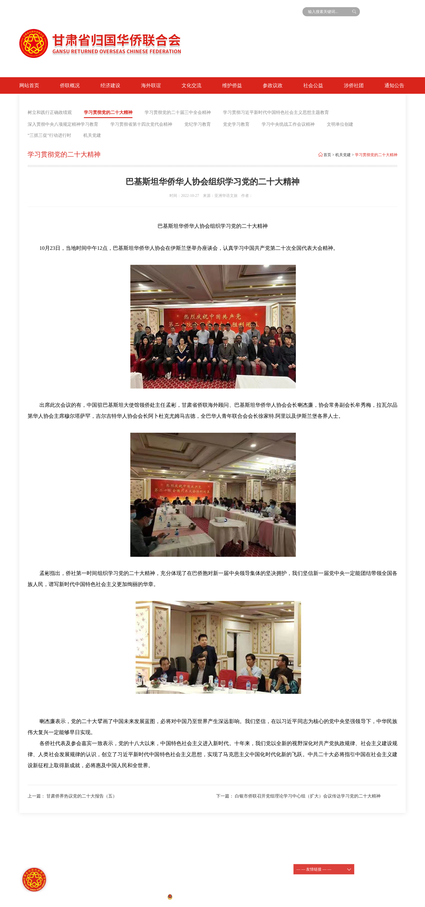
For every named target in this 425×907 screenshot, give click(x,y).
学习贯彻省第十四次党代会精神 (141, 124)
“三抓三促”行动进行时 (49, 135)
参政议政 (273, 85)
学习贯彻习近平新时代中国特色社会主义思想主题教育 (276, 112)
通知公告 (394, 85)
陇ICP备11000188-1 (246, 866)
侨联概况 (70, 85)
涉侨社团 (354, 85)
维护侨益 (232, 85)
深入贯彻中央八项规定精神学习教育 (63, 124)
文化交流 (191, 85)
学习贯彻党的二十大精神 (108, 112)
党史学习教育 (236, 124)
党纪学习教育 (197, 124)
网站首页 (29, 85)
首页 (327, 155)
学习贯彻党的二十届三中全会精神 (178, 112)
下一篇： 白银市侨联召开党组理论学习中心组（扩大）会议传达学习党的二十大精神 (298, 796)
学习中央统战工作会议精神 (288, 124)
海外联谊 (151, 85)
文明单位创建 (340, 124)
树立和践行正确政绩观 (50, 112)
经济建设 (110, 85)
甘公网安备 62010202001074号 (196, 896)
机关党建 (92, 135)
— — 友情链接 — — (323, 869)
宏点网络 (253, 896)
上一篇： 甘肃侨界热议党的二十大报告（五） (72, 796)
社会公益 (313, 85)
